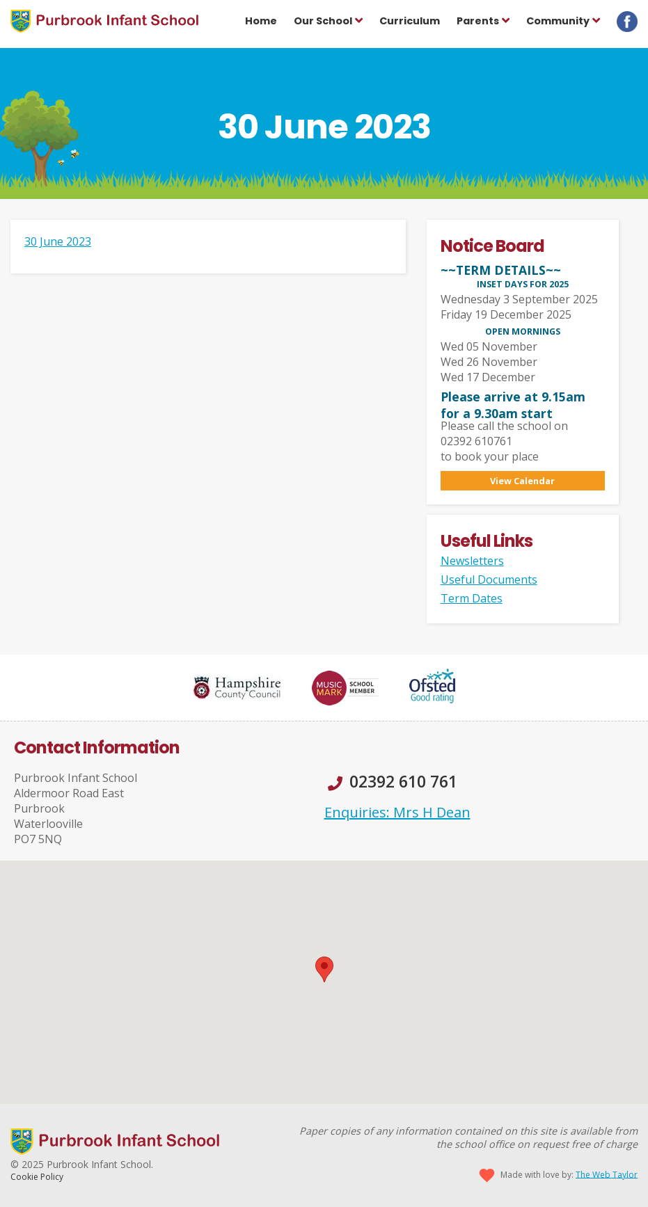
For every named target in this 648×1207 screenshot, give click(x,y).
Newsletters (472, 560)
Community (558, 21)
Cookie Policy (36, 1177)
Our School (323, 21)
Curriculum (409, 21)
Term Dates (472, 598)
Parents (478, 21)
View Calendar (522, 480)
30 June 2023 (57, 241)
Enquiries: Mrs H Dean (397, 812)
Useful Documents (489, 579)
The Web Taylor (607, 1174)
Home (261, 21)
